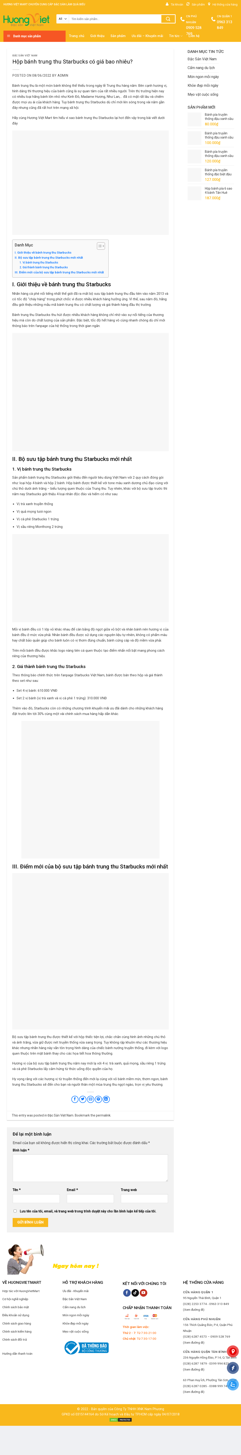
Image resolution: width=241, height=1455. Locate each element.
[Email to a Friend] (90, 1099)
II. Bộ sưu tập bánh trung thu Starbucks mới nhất (49, 257)
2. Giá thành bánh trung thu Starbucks (44, 267)
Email (72, 1190)
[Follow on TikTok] (135, 1293)
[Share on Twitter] (82, 1099)
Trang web (129, 1190)
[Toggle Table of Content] (98, 246)
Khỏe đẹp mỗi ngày (203, 85)
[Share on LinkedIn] (106, 1099)
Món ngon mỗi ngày (203, 77)
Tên (16, 1190)
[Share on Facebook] (74, 1099)
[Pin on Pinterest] (98, 1099)
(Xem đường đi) (193, 1309)
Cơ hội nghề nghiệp (15, 1299)
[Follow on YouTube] (143, 1293)
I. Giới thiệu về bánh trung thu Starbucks (43, 252)
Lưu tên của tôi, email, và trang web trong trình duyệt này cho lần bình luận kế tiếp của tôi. (88, 1211)
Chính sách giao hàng (16, 1323)
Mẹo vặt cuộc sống (203, 94)
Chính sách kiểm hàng (17, 1331)
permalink (103, 1115)
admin (63, 75)
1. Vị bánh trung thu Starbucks (39, 262)
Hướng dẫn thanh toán (17, 1353)
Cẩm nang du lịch (201, 68)
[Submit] (168, 18)
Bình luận (21, 1150)
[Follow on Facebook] (127, 1293)
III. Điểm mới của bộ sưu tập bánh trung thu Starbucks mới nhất (59, 272)
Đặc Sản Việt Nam (25, 55)
